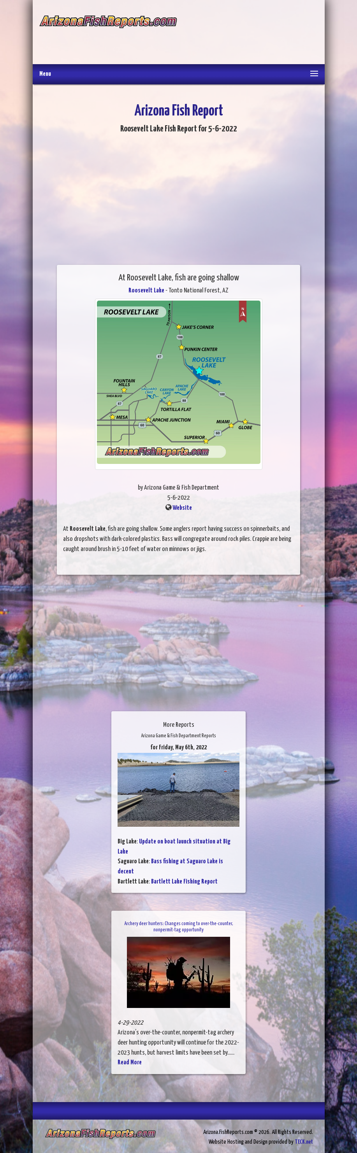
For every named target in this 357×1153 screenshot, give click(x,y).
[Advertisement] (247, 33)
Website (182, 508)
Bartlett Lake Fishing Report (184, 881)
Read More (130, 1062)
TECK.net (304, 1142)
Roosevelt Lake (146, 290)
